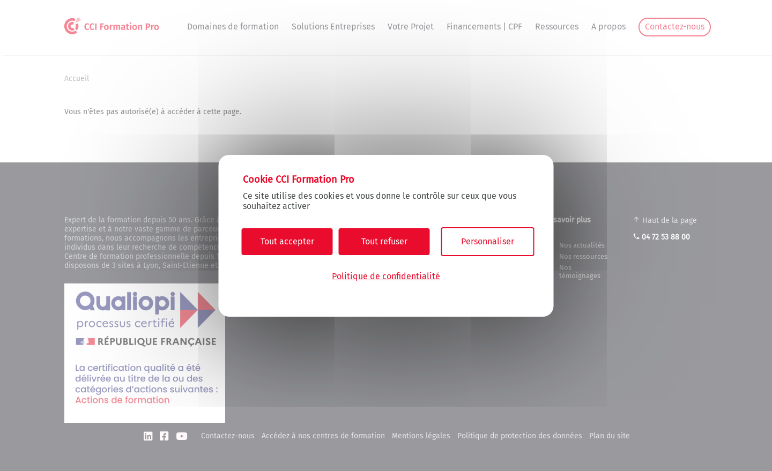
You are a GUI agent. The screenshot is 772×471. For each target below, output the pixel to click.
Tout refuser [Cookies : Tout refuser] (384, 241)
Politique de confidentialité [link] (386, 276)
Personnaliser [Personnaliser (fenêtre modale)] (487, 241)
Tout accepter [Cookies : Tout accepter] (287, 241)
